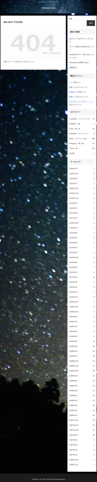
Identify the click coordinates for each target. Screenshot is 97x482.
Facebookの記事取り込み (79, 62)
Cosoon (72, 92)
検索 (70, 19)
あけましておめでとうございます (81, 40)
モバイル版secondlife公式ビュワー (81, 48)
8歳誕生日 (73, 67)
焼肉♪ (71, 97)
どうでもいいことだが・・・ (80, 101)
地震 (70, 87)
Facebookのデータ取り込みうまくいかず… (81, 56)
